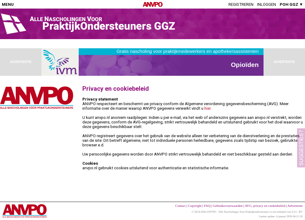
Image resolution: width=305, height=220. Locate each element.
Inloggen (266, 4)
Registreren (240, 4)
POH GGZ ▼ (291, 4)
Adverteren (295, 205)
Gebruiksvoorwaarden (228, 205)
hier (207, 108)
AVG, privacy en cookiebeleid (265, 205)
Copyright (195, 205)
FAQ (207, 205)
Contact (180, 205)
